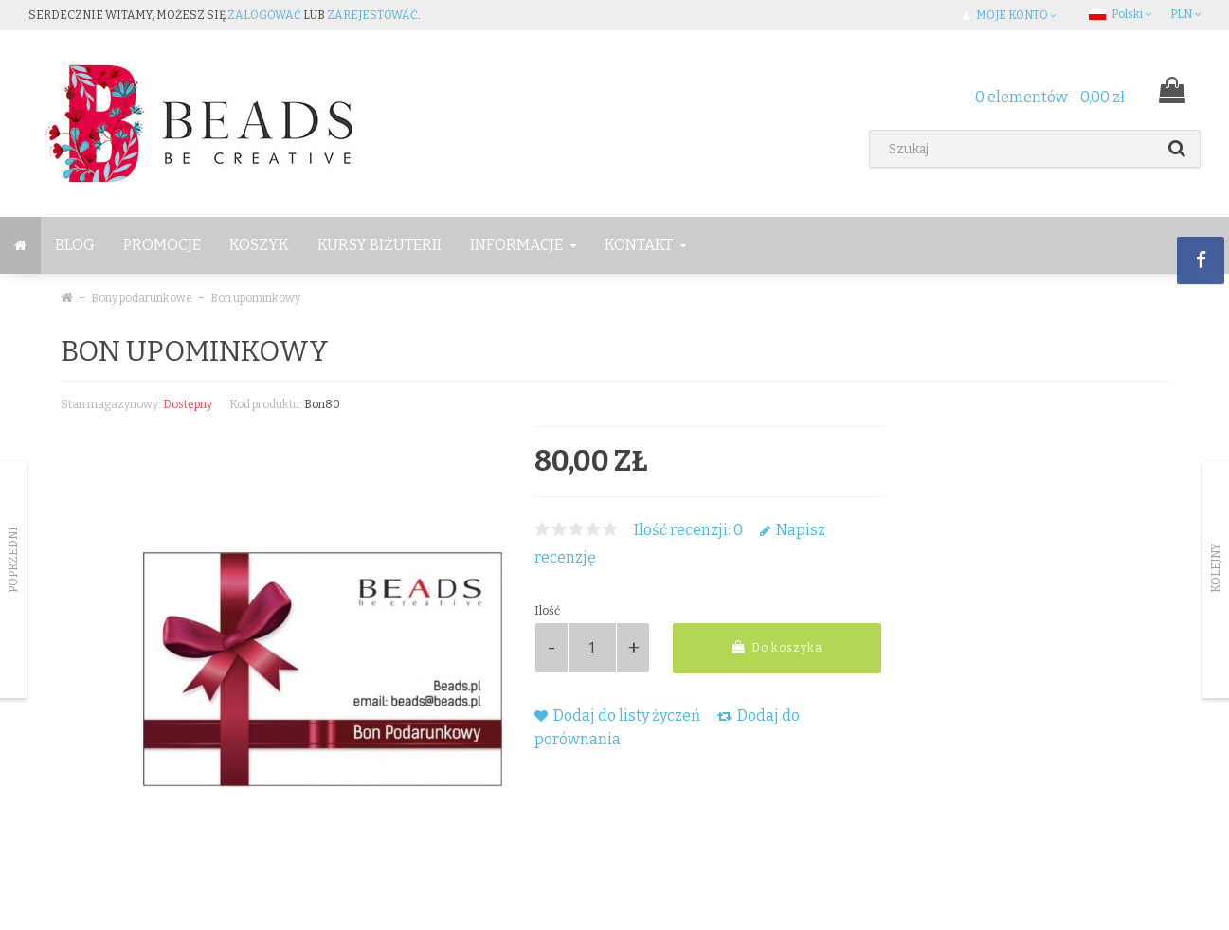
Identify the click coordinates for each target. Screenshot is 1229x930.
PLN (1185, 14)
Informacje (523, 245)
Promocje (162, 245)
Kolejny (1215, 568)
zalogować (264, 15)
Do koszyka (777, 647)
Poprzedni (13, 560)
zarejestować (372, 15)
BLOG (75, 245)
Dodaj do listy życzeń (617, 715)
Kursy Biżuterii (379, 245)
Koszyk (259, 245)
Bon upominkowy (255, 298)
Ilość (547, 610)
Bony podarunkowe (141, 298)
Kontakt (645, 245)
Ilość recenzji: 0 (688, 530)
